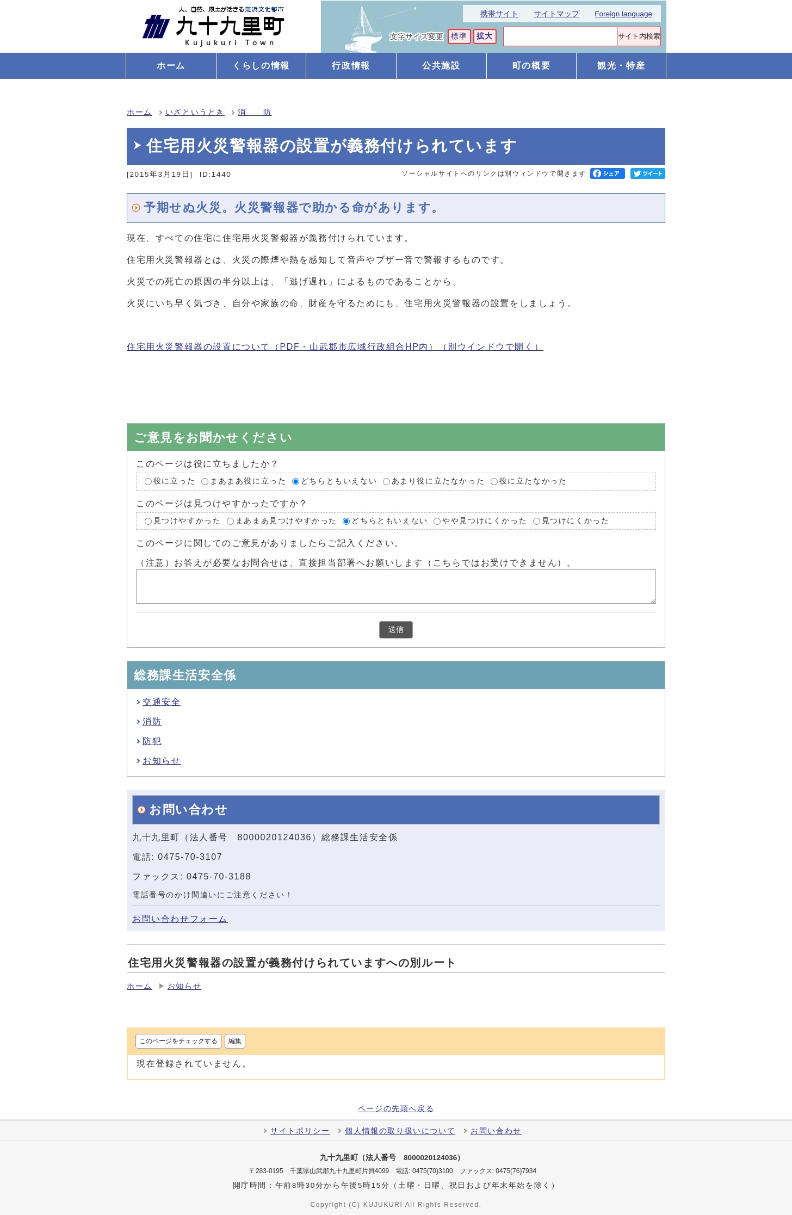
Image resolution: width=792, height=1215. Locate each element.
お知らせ (162, 760)
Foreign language (623, 14)
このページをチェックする (178, 1041)
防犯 (152, 741)
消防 (152, 721)
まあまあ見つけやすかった (286, 521)
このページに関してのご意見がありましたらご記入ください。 (270, 543)
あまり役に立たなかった (438, 481)
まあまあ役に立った (248, 481)
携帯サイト (499, 14)
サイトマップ (556, 14)
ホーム (139, 112)
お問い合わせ (496, 1131)
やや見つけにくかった (484, 521)
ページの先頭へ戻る (396, 1109)
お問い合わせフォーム (180, 918)
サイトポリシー (300, 1131)
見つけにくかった (576, 521)
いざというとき (195, 112)
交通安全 (162, 701)
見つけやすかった (187, 521)
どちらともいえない (339, 481)
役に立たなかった (533, 481)
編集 (235, 1041)
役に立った (174, 481)
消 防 (254, 112)
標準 (459, 36)
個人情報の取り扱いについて (400, 1131)
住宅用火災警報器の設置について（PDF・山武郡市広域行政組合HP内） (335, 346)
